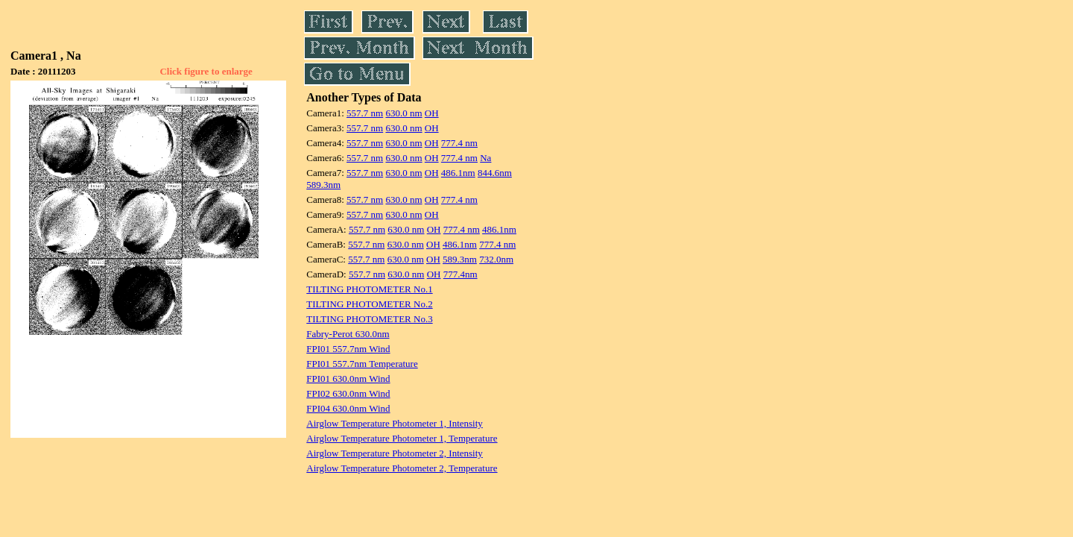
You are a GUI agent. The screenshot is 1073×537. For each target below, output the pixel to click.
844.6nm (495, 172)
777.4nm (460, 274)
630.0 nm (403, 113)
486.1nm (458, 172)
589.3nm (323, 184)
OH (432, 113)
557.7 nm (364, 113)
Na (485, 157)
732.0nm (496, 259)
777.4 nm (459, 142)
